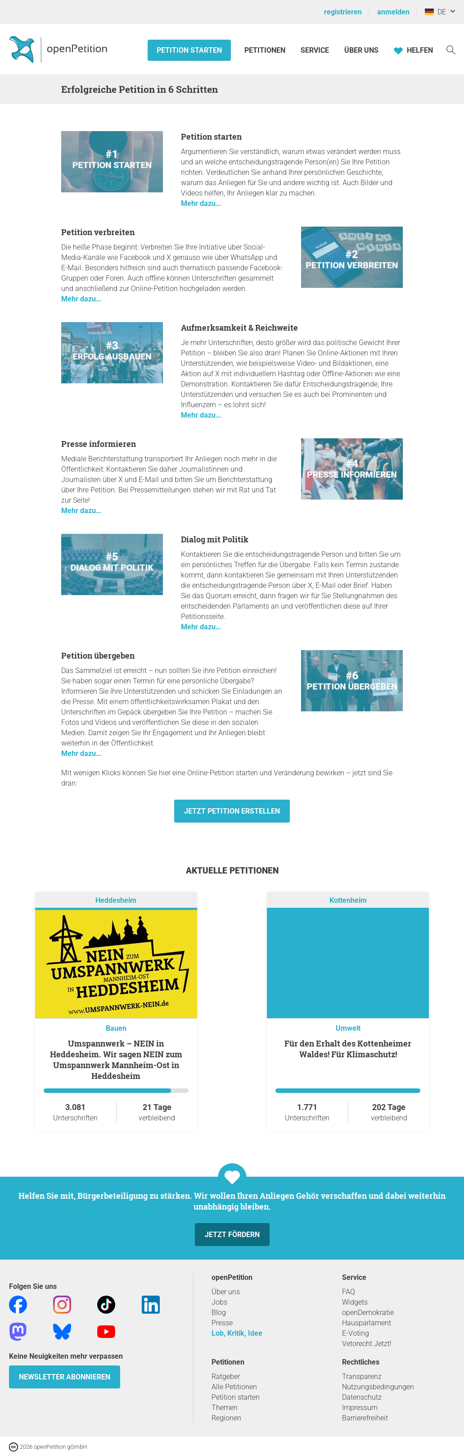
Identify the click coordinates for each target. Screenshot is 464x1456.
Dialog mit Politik (214, 539)
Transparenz (362, 1376)
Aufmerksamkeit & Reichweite (239, 327)
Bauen (116, 1028)
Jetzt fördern (232, 1234)
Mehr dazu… (201, 203)
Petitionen (265, 50)
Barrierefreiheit (365, 1418)
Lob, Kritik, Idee (237, 1333)
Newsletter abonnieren (64, 1377)
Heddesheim (115, 900)
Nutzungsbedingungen (378, 1387)
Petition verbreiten (98, 232)
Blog (219, 1312)
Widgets (355, 1302)
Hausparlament (366, 1323)
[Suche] (450, 49)
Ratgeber (226, 1376)
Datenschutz (362, 1397)
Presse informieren (98, 443)
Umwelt (348, 1028)
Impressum (360, 1407)
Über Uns (361, 50)
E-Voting (355, 1333)
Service (315, 50)
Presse (222, 1323)
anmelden (393, 12)
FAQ (348, 1292)
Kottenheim (348, 900)
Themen (225, 1407)
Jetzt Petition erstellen (232, 811)
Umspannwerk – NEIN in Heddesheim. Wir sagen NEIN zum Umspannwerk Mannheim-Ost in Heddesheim (116, 1059)
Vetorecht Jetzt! (367, 1343)
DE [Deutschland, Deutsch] (435, 12)
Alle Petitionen (234, 1387)
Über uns (226, 1292)
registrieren (343, 12)
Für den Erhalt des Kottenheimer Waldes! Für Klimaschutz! (347, 1049)
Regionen (226, 1418)
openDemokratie (368, 1312)
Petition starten (189, 50)
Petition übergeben (98, 655)
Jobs (219, 1302)
